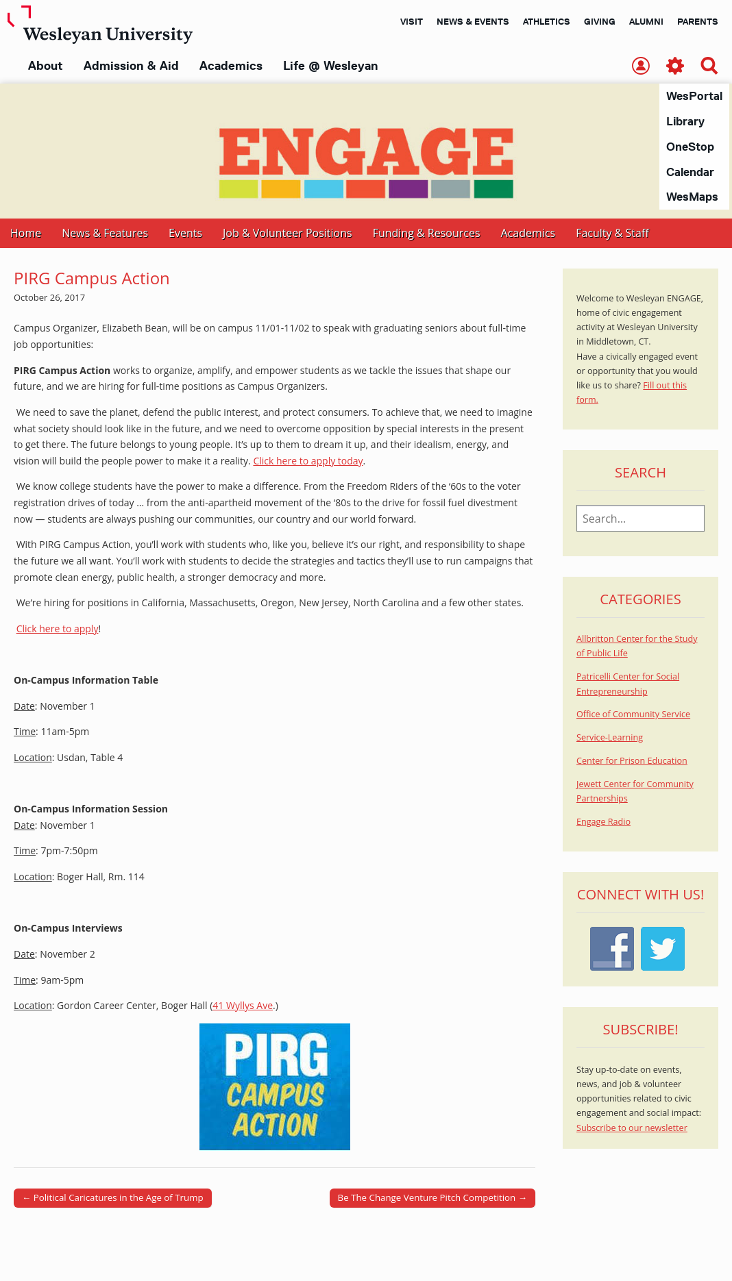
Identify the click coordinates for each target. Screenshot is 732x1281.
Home (25, 233)
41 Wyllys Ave (242, 1005)
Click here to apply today (308, 461)
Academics (231, 66)
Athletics (546, 21)
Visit (411, 21)
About (45, 66)
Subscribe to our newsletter (631, 1128)
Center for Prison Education (631, 761)
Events (185, 233)
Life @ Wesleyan (330, 66)
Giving (599, 21)
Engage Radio (603, 822)
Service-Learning (609, 738)
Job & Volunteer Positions (287, 233)
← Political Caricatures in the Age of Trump (113, 1198)
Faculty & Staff (612, 233)
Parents (697, 21)
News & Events (473, 21)
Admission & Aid (131, 66)
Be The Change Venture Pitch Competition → (432, 1198)
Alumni (646, 21)
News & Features (105, 233)
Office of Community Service (633, 715)
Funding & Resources (426, 233)
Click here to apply (57, 629)
